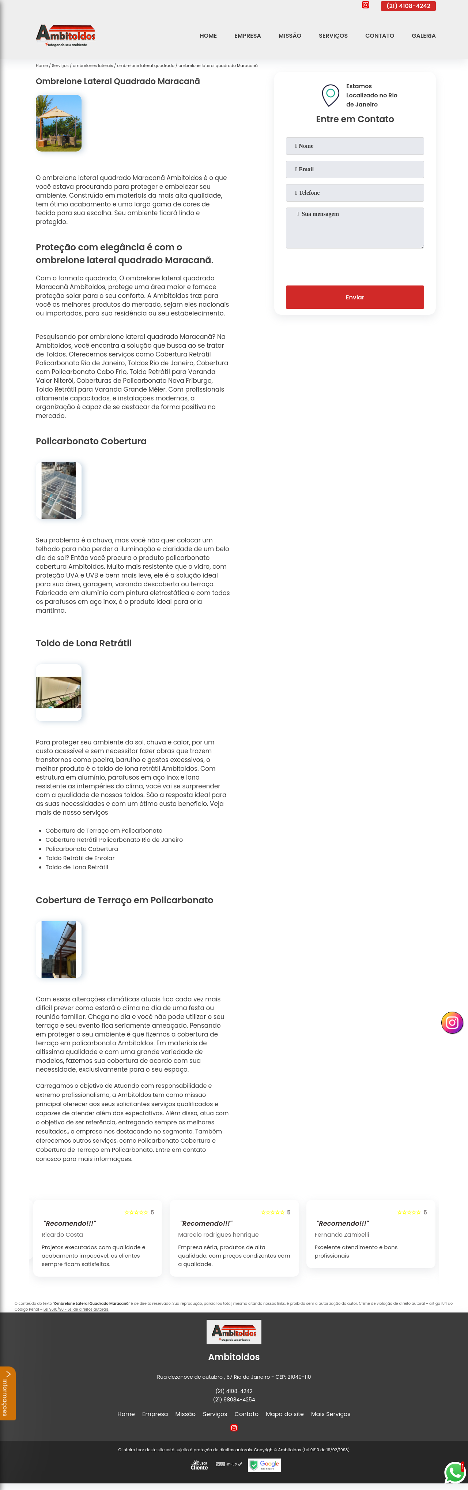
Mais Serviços (331, 1414)
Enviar (355, 297)
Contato (379, 35)
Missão (290, 35)
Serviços (333, 35)
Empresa (247, 35)
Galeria (424, 35)
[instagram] (365, 6)
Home (208, 35)
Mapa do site (285, 1414)
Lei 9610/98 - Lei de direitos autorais (76, 1309)
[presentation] (355, 265)
